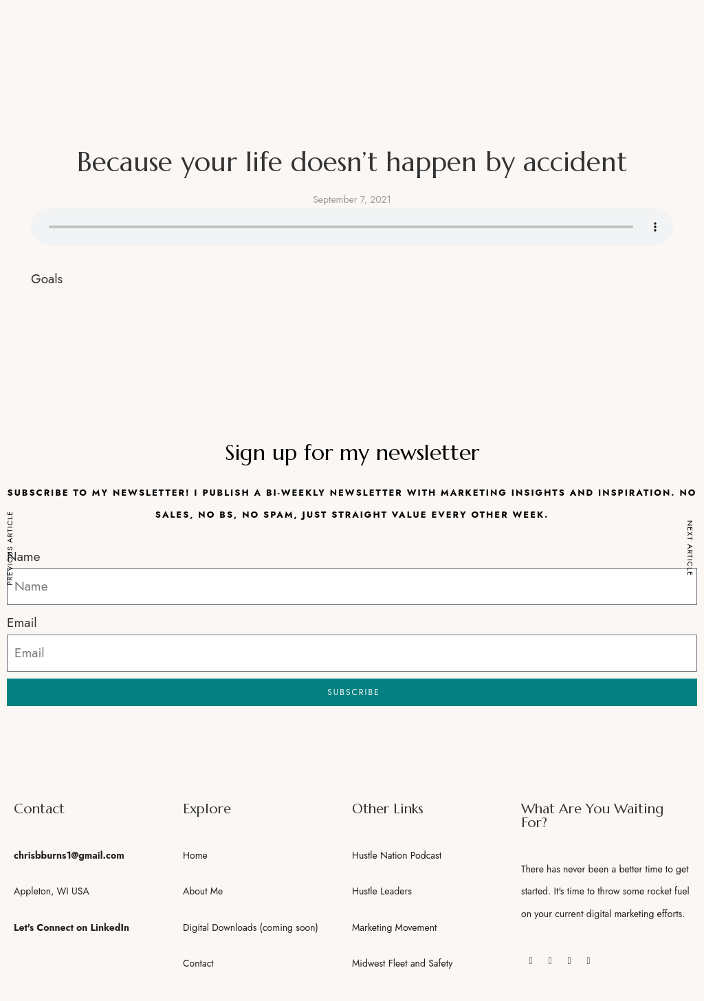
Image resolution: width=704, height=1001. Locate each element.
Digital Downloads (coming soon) (250, 927)
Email (22, 622)
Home (195, 855)
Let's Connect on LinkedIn (71, 927)
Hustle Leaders (382, 891)
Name (23, 556)
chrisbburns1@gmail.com (69, 855)
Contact (198, 963)
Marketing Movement (394, 927)
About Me (203, 891)
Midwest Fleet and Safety (402, 963)
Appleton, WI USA (51, 891)
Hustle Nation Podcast (396, 855)
